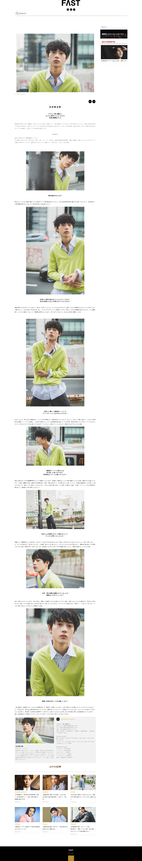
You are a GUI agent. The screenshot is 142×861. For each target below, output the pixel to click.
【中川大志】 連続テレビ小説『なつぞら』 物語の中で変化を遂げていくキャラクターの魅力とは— (83, 797)
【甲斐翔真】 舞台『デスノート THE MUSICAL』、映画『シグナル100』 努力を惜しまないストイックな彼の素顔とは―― (83, 829)
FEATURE (17, 94)
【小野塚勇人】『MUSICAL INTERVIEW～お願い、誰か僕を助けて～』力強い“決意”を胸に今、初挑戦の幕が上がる (27, 797)
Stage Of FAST (23, 792)
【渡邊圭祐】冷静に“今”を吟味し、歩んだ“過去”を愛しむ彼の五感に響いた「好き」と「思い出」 (55, 797)
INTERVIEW (45, 792)
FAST (70, 853)
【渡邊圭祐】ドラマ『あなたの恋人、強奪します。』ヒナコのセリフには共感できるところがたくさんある (115, 60)
